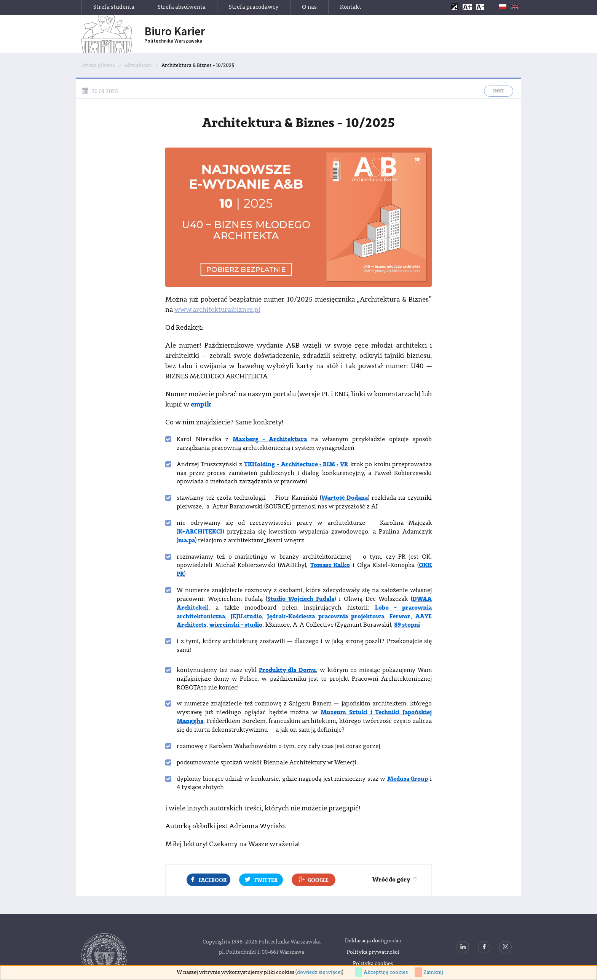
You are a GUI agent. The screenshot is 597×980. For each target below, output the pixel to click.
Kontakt (350, 7)
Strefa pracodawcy (254, 7)
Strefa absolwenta (182, 7)
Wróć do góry (395, 879)
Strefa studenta (113, 7)
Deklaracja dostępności (373, 940)
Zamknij (433, 972)
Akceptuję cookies (386, 972)
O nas (309, 7)
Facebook (208, 879)
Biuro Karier (174, 34)
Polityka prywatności (373, 952)
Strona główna (98, 65)
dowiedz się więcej (319, 972)
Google (314, 879)
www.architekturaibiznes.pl (217, 309)
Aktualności (138, 65)
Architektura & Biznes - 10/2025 (197, 65)
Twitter (261, 879)
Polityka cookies (373, 963)
